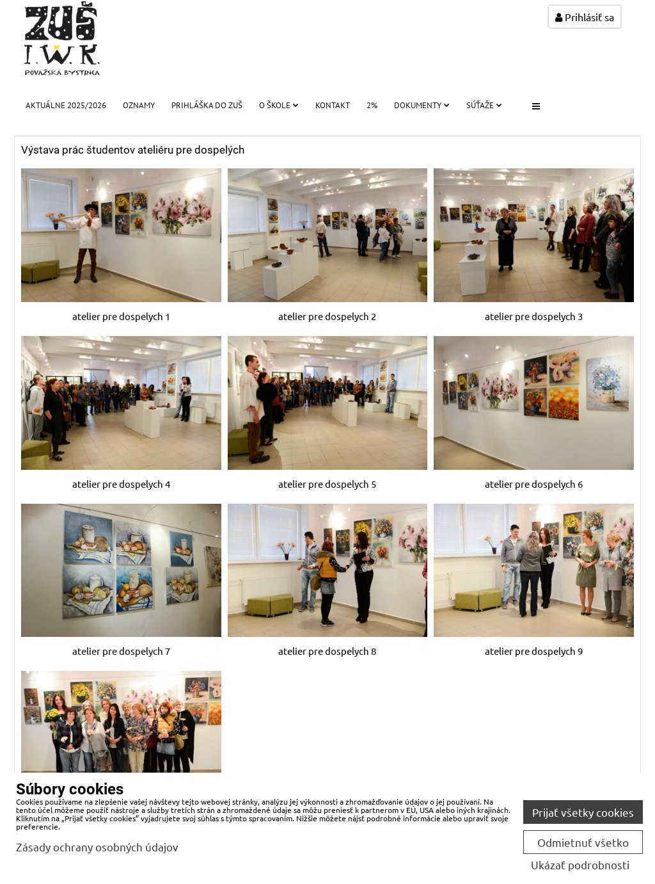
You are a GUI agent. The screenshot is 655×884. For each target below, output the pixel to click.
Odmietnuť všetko (583, 842)
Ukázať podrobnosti (580, 865)
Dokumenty (422, 105)
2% (372, 105)
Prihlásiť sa (584, 16)
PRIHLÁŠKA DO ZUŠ (206, 105)
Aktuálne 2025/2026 (66, 105)
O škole (279, 105)
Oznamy (139, 105)
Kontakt (332, 105)
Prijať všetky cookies (583, 812)
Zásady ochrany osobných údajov (97, 846)
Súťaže (484, 105)
